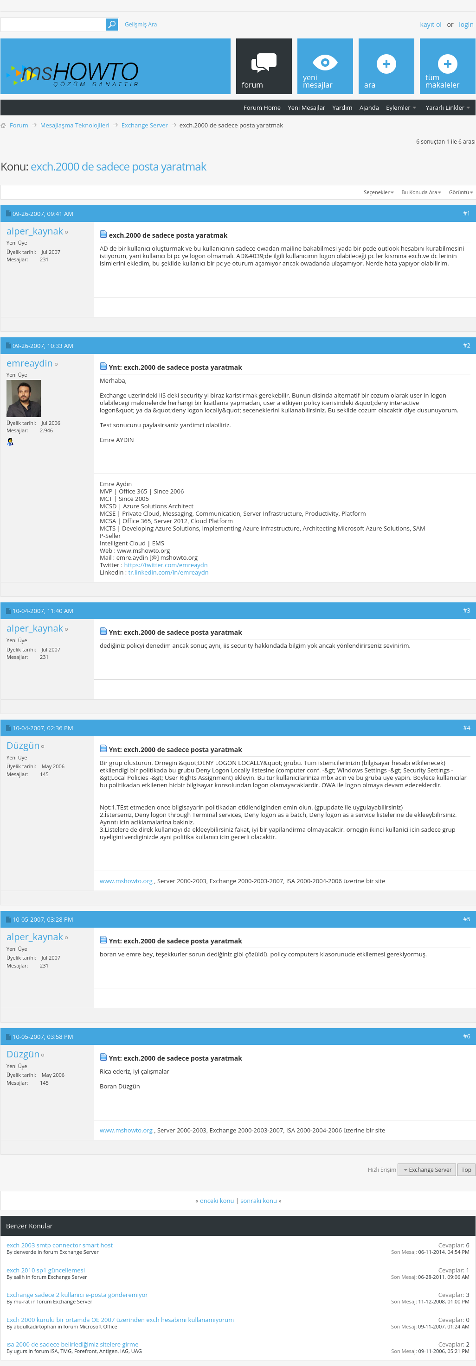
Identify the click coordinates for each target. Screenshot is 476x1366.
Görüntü (459, 192)
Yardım (343, 107)
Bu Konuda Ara (419, 192)
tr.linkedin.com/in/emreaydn (169, 572)
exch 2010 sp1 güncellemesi (45, 1270)
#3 (466, 610)
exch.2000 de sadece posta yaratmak (118, 166)
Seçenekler (377, 192)
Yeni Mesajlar (306, 107)
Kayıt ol (431, 24)
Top (466, 1170)
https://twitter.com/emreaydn (166, 565)
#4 (466, 727)
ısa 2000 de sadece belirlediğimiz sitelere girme (72, 1344)
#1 (466, 213)
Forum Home (262, 107)
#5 (466, 919)
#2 (466, 345)
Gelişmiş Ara (141, 24)
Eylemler (398, 107)
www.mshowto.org (126, 881)
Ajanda (369, 107)
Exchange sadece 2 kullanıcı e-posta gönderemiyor (77, 1294)
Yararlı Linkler (445, 107)
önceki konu (217, 1200)
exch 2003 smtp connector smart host (59, 1245)
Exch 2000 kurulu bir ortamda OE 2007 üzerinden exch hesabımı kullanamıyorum (120, 1319)
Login (466, 24)
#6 (466, 1036)
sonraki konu (258, 1200)
